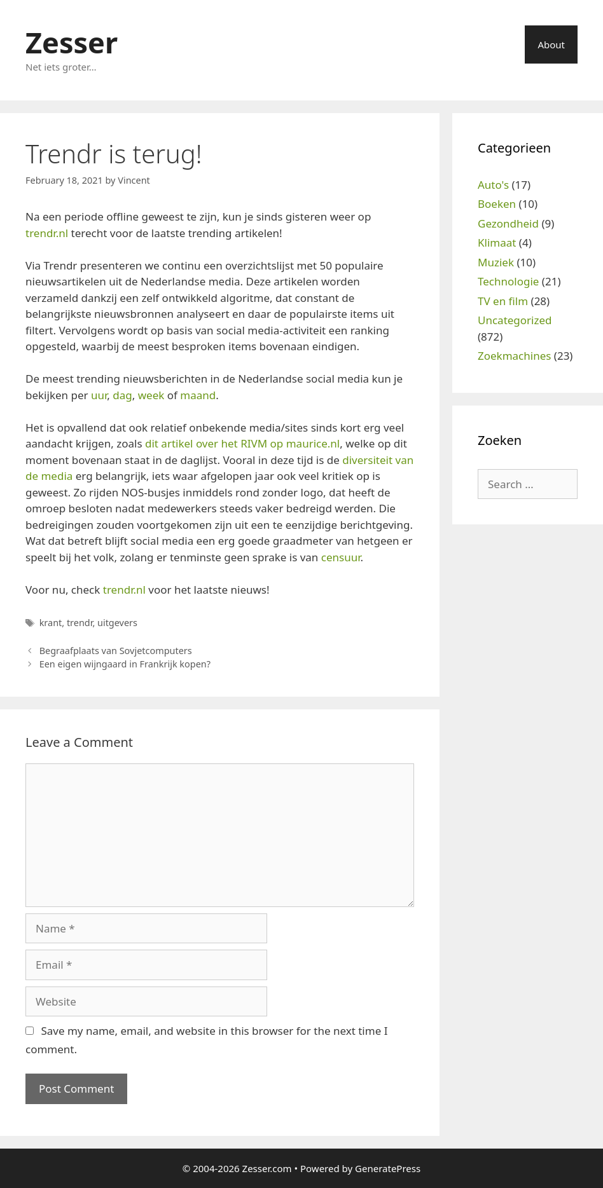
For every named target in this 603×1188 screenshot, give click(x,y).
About (551, 44)
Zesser (71, 42)
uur (99, 395)
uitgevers (117, 623)
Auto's (493, 184)
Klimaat (497, 242)
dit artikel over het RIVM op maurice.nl (242, 443)
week (151, 395)
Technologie (508, 281)
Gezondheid (508, 223)
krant (50, 623)
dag (122, 395)
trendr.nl (46, 233)
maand (198, 395)
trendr (79, 623)
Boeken (497, 203)
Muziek (496, 262)
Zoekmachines (514, 355)
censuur (341, 557)
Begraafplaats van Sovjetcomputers (115, 651)
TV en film (503, 301)
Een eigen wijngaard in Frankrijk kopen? (125, 664)
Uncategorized (515, 320)
